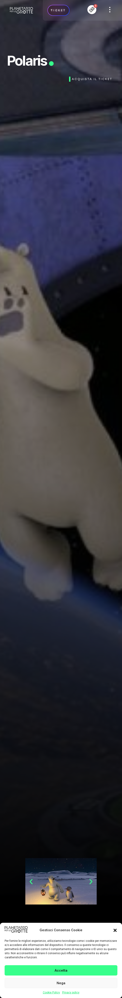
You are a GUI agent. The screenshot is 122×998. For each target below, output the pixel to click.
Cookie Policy (51, 992)
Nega (61, 983)
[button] (115, 930)
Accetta (61, 970)
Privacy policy (70, 992)
